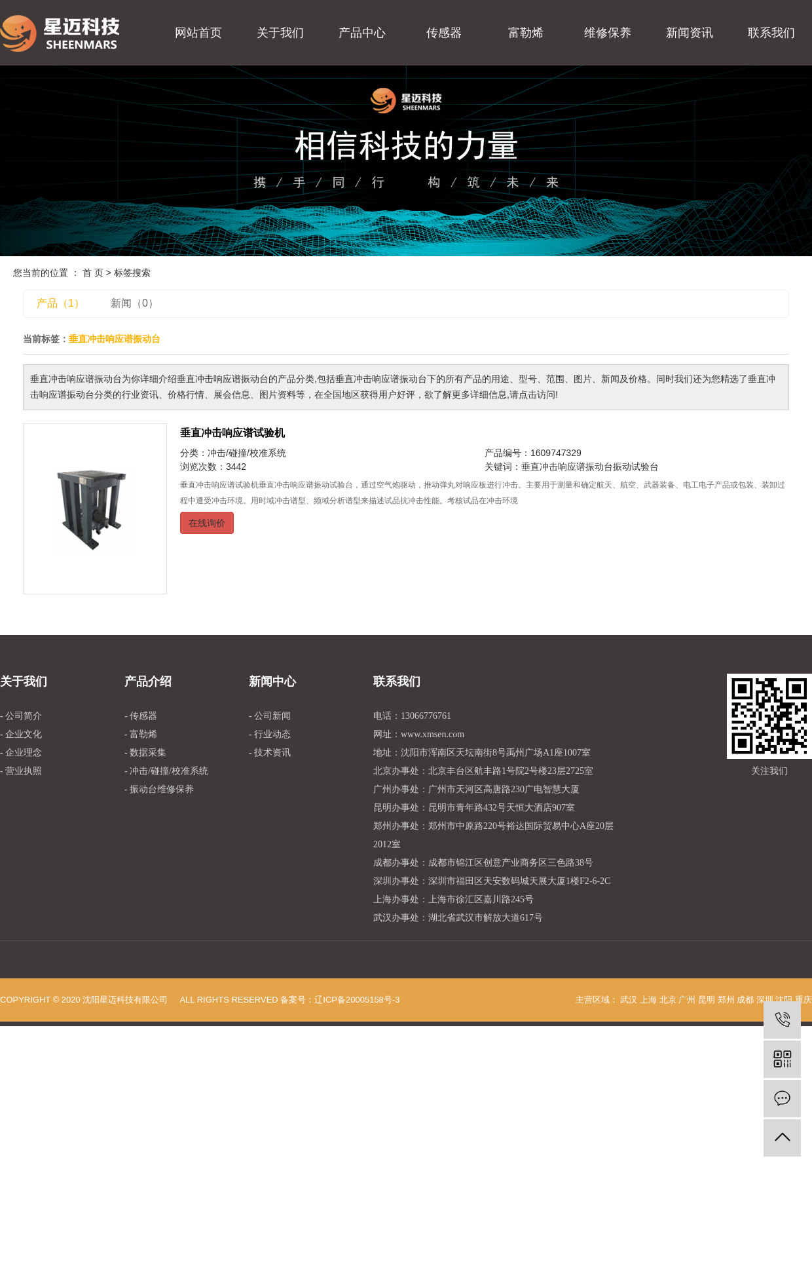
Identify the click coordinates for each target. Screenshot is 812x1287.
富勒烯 (526, 32)
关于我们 (280, 32)
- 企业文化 (21, 734)
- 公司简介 (21, 716)
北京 (667, 1000)
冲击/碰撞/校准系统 (247, 453)
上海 (648, 1000)
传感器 (444, 32)
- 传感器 (140, 716)
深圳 (764, 1000)
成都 (745, 1000)
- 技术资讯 (270, 753)
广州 (686, 1000)
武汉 (628, 1000)
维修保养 (607, 32)
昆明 (706, 1000)
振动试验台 (636, 466)
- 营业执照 (21, 771)
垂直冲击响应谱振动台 (567, 466)
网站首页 (198, 32)
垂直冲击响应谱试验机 (232, 432)
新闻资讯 (689, 32)
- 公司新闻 (270, 716)
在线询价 (207, 523)
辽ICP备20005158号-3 (356, 1000)
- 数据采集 (145, 753)
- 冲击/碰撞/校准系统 (166, 771)
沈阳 (783, 1000)
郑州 (726, 1000)
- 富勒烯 (140, 734)
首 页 (93, 272)
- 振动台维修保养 (159, 789)
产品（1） (60, 303)
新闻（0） (134, 303)
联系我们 (771, 32)
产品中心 (362, 32)
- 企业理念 (21, 753)
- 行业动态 (270, 734)
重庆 (803, 1000)
